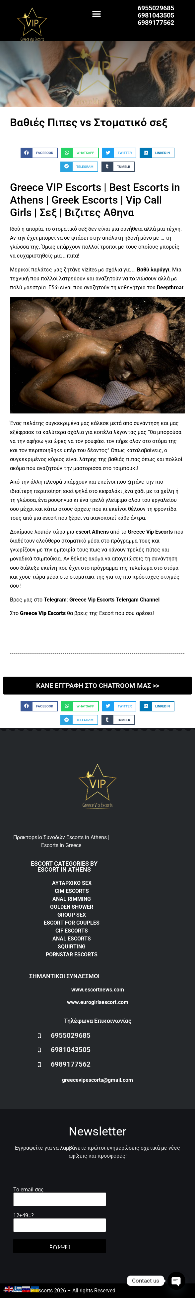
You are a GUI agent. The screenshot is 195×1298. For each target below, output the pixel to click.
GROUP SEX (71, 915)
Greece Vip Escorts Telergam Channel (114, 600)
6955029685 (156, 8)
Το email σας (59, 1194)
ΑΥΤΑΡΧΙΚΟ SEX (72, 883)
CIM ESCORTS (72, 891)
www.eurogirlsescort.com (97, 1002)
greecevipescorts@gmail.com (97, 1080)
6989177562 (156, 22)
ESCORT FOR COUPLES (71, 923)
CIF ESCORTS (71, 931)
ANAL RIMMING (71, 899)
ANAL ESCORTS (71, 939)
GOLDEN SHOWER (71, 907)
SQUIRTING (72, 946)
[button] (96, 14)
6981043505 (156, 15)
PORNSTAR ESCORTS (72, 954)
